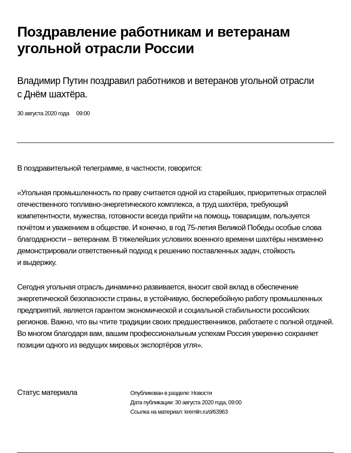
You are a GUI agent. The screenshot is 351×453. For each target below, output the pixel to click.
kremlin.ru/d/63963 (206, 411)
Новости (201, 393)
